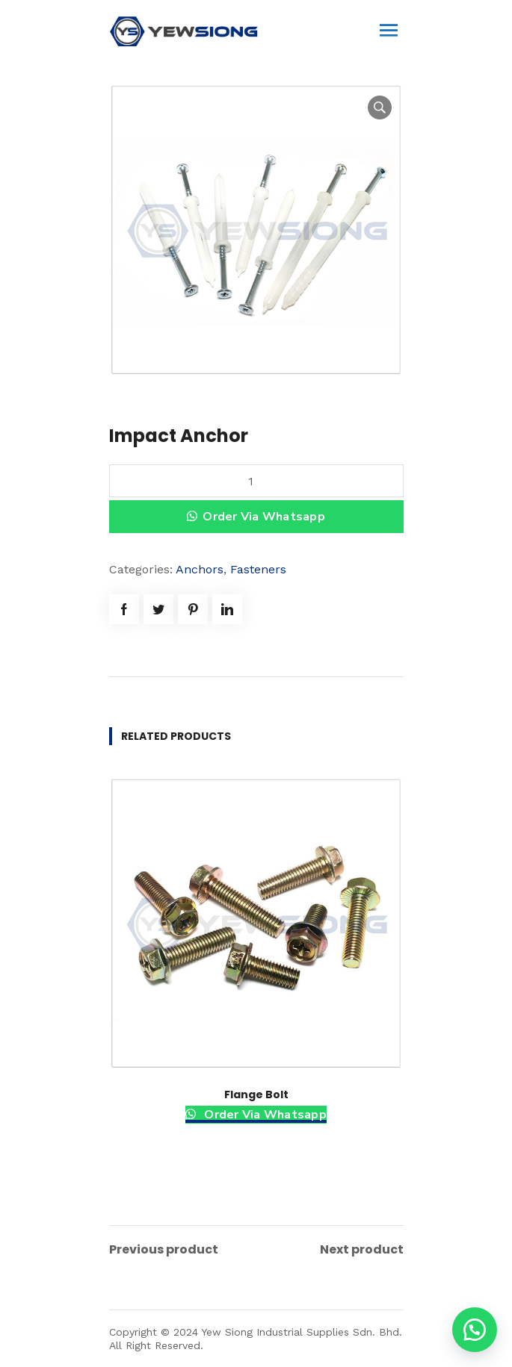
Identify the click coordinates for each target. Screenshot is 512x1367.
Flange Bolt (256, 1094)
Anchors (199, 569)
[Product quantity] (256, 480)
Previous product (163, 1250)
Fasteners (258, 569)
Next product (362, 1250)
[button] (474, 1329)
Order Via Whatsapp (264, 516)
